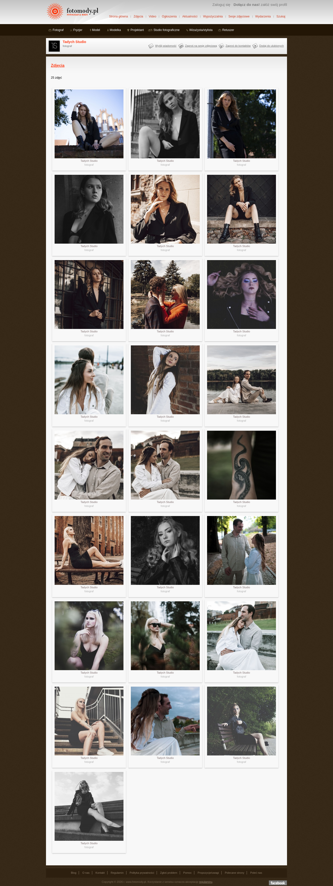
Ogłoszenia (169, 16)
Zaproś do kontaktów (238, 45)
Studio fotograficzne (166, 30)
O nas (86, 872)
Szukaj (280, 16)
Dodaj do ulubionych (271, 45)
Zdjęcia (138, 16)
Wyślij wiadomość (166, 45)
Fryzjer (77, 30)
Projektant (137, 30)
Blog (73, 872)
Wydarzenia (263, 16)
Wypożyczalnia (213, 16)
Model (96, 30)
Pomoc (187, 872)
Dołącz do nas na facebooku (278, 882)
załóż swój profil (260, 4)
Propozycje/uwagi (208, 872)
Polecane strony (234, 872)
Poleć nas (256, 872)
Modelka (115, 30)
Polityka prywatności (142, 872)
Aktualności (189, 16)
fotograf (88, 164)
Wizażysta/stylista (201, 30)
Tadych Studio (74, 42)
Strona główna (118, 16)
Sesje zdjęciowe (239, 16)
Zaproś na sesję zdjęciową (201, 45)
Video (152, 16)
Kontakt (100, 872)
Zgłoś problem (168, 872)
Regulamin (117, 872)
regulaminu (205, 881)
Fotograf (58, 30)
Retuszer (228, 30)
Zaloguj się (221, 4)
